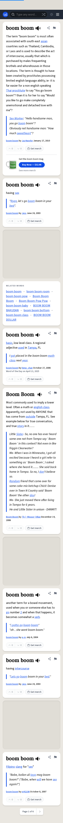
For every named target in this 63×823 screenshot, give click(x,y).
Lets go (15, 677)
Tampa (32, 348)
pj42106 (26, 791)
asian (44, 41)
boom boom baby (17, 306)
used (21, 348)
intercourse (22, 668)
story (20, 426)
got (13, 356)
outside (30, 417)
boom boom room (38, 291)
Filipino (10, 767)
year (25, 360)
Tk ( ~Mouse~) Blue (31, 517)
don (41, 472)
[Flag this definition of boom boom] (54, 28)
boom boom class (17, 315)
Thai (9, 90)
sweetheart (24, 133)
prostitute (18, 90)
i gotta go (17, 625)
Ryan (14, 201)
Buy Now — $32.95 (31, 164)
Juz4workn (27, 140)
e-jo (24, 637)
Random (14, 481)
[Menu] (57, 14)
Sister (19, 434)
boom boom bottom (37, 310)
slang (19, 767)
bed (11, 206)
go (7, 612)
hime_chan (27, 368)
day (32, 495)
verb (37, 617)
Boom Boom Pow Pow (33, 301)
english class (41, 407)
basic (9, 343)
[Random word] (43, 14)
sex (17, 193)
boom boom (12, 140)
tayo (33, 775)
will (39, 779)
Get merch (34, 148)
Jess (24, 213)
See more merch (27, 170)
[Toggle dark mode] (51, 14)
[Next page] (39, 811)
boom (21, 123)
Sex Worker (16, 118)
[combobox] (28, 14)
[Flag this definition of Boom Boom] (55, 393)
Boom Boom (12, 517)
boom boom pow (17, 296)
